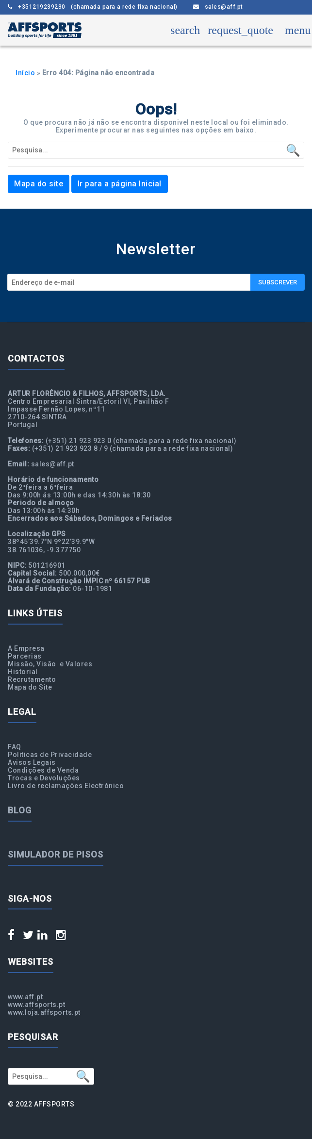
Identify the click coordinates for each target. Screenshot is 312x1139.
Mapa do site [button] (38, 183)
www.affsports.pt (36, 1004)
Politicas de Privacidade (50, 755)
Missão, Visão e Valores (50, 664)
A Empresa (26, 648)
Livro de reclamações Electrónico (66, 786)
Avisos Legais (32, 762)
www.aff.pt (25, 997)
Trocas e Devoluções (44, 778)
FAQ (14, 747)
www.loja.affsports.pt (44, 1012)
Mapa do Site (30, 687)
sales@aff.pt (218, 7)
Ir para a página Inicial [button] (120, 183)
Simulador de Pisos (55, 854)
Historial (23, 672)
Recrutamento (32, 679)
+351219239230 (93, 7)
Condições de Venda (43, 770)
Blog (20, 810)
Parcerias (25, 656)
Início (25, 73)
